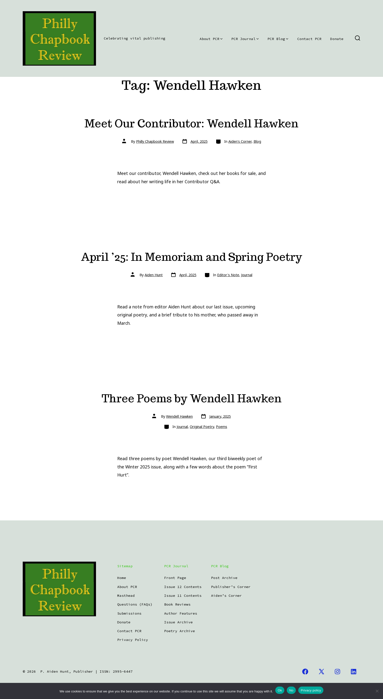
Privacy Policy (132, 640)
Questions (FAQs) (134, 604)
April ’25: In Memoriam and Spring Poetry (191, 257)
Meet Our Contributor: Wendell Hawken (191, 123)
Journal (246, 275)
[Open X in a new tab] (321, 671)
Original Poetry (202, 426)
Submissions (129, 613)
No (291, 690)
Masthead (126, 595)
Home (121, 578)
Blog (257, 141)
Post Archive (224, 578)
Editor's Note (228, 275)
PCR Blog (277, 39)
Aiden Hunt (154, 275)
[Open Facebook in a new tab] (305, 671)
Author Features (180, 613)
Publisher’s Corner (231, 587)
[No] (376, 691)
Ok (280, 690)
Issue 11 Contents (183, 595)
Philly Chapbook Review (155, 141)
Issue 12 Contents (183, 587)
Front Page (175, 578)
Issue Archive (178, 622)
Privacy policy (311, 690)
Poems (221, 426)
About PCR (211, 39)
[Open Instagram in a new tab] (337, 671)
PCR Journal (245, 39)
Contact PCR (309, 39)
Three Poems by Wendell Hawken (192, 398)
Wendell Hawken (179, 416)
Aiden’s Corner (226, 595)
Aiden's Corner (240, 141)
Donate (336, 39)
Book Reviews (177, 604)
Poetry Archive (179, 631)
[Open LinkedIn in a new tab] (353, 671)
